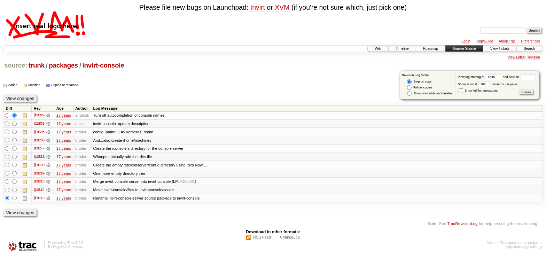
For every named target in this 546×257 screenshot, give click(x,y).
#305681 (187, 182)
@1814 (39, 190)
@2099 (39, 115)
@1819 (39, 174)
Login (466, 41)
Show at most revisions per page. (488, 84)
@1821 (39, 157)
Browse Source (464, 48)
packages (63, 65)
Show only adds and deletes (429, 93)
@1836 (39, 132)
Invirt (257, 7)
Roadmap (430, 48)
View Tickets (499, 48)
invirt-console (103, 65)
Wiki (378, 48)
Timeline (402, 48)
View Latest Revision (524, 57)
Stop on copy (419, 81)
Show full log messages (478, 90)
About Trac (507, 41)
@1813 (39, 199)
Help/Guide (484, 41)
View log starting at (480, 77)
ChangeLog (290, 238)
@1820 (39, 165)
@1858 (39, 123)
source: (15, 65)
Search (529, 48)
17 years (63, 115)
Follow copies (419, 87)
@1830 (39, 140)
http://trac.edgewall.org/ (524, 248)
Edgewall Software (67, 248)
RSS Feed (262, 238)
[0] (117, 132)
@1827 (39, 148)
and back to (519, 77)
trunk (37, 65)
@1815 (39, 182)
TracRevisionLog (462, 224)
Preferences (530, 41)
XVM (282, 7)
